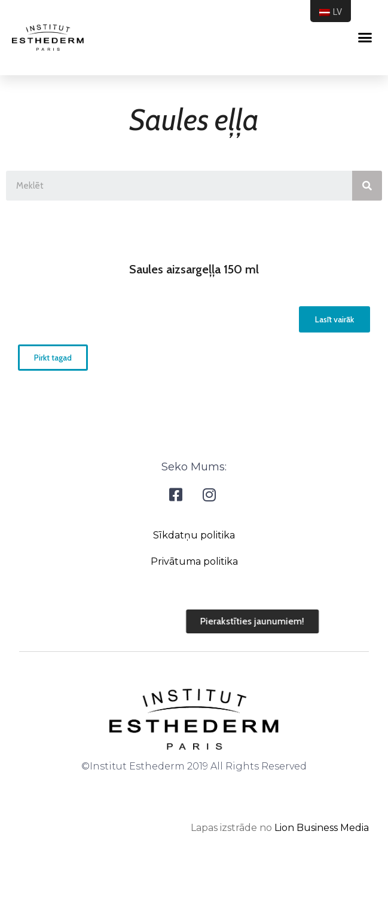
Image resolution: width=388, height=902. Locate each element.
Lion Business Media (321, 827)
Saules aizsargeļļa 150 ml (194, 269)
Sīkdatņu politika (194, 535)
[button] (334, 319)
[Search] (367, 186)
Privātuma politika (194, 561)
